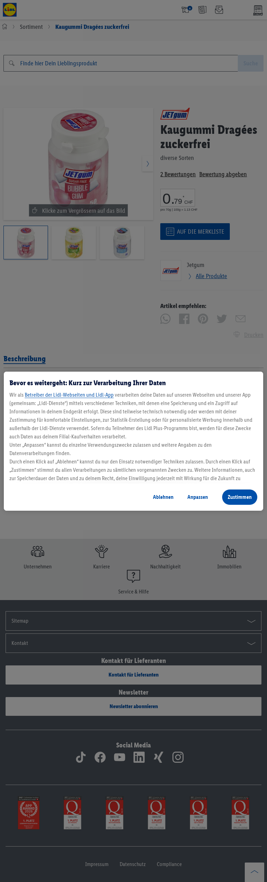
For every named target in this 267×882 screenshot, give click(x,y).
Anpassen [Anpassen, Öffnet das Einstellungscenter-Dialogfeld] (197, 497)
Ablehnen (163, 497)
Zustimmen (240, 497)
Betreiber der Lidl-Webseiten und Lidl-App (69, 394)
